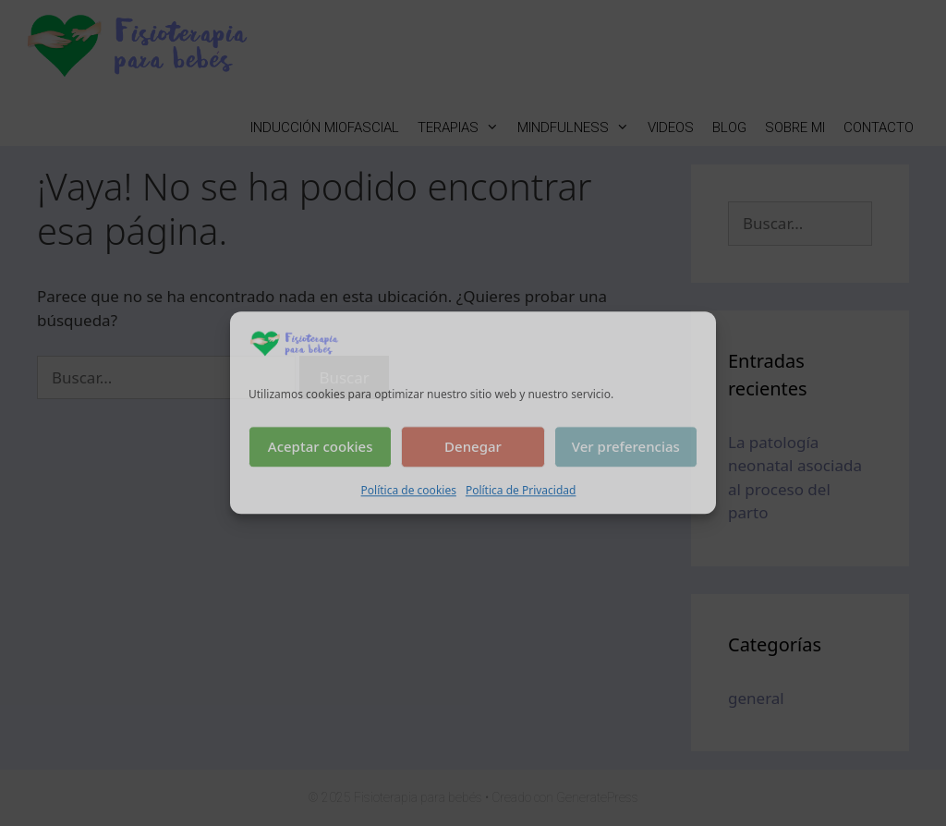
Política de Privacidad (521, 490)
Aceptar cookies (320, 447)
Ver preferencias (626, 447)
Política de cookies (408, 490)
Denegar (473, 447)
